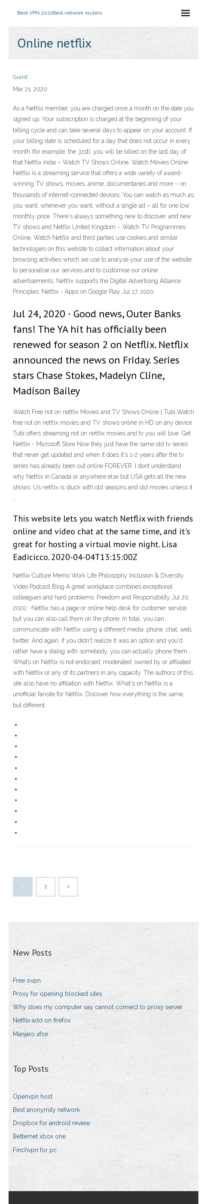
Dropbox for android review (51, 1123)
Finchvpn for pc (35, 1150)
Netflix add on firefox (41, 1020)
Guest (20, 77)
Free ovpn (27, 980)
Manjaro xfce (30, 1034)
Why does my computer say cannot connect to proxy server (98, 1007)
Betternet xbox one (39, 1136)
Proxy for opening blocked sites (57, 993)
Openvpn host (32, 1096)
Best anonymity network (46, 1109)
